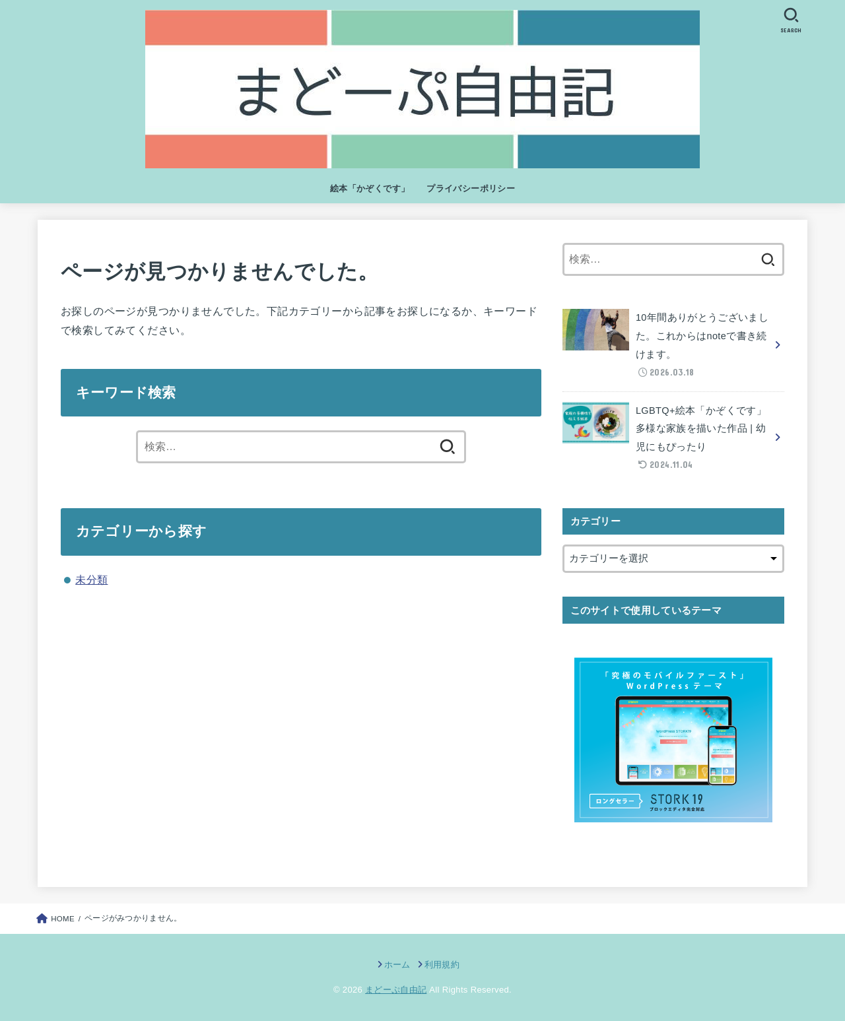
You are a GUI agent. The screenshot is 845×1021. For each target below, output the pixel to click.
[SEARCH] (791, 20)
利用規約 (441, 965)
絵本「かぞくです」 (370, 188)
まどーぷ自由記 (395, 990)
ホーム (397, 965)
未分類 (91, 579)
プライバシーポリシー (470, 188)
